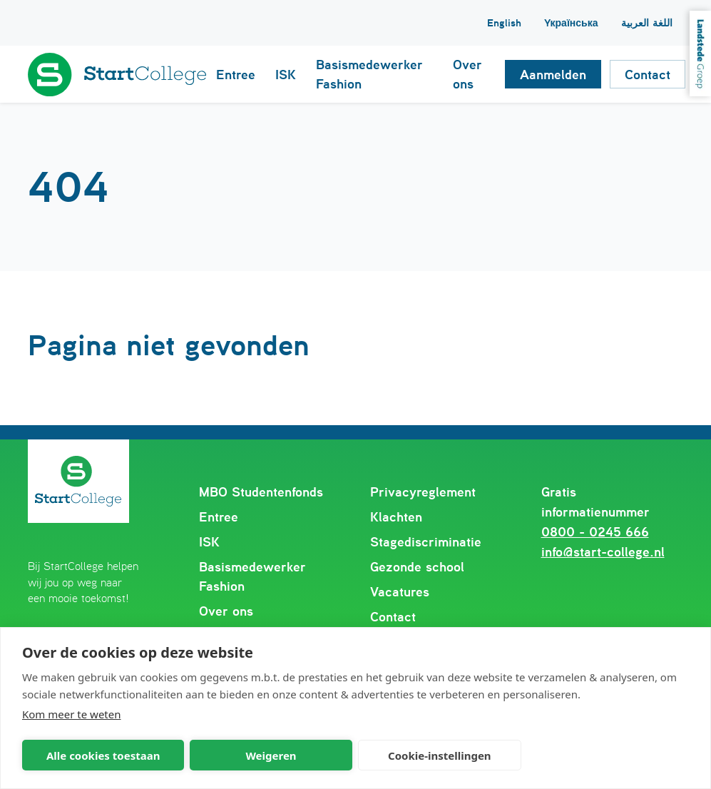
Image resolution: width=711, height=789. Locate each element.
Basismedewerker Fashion (252, 576)
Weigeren (270, 755)
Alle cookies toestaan (103, 755)
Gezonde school (417, 567)
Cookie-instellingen (439, 755)
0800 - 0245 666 (595, 532)
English (504, 23)
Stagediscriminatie (425, 542)
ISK (209, 542)
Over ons (226, 611)
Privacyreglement (423, 492)
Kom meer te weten (71, 714)
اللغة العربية (646, 23)
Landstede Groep (700, 53)
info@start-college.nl (603, 552)
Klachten (396, 517)
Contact (393, 617)
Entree (218, 517)
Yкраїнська (571, 23)
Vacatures (399, 592)
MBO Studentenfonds (261, 492)
